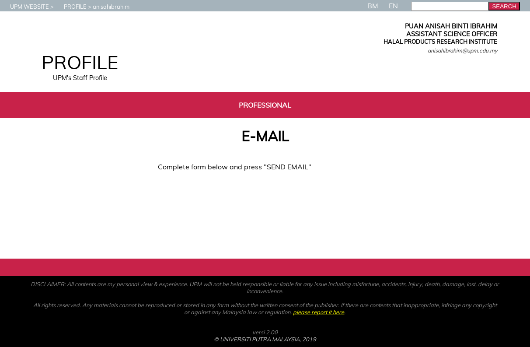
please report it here (318, 311)
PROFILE (71, 6)
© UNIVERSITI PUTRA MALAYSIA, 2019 (265, 339)
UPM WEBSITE (25, 6)
